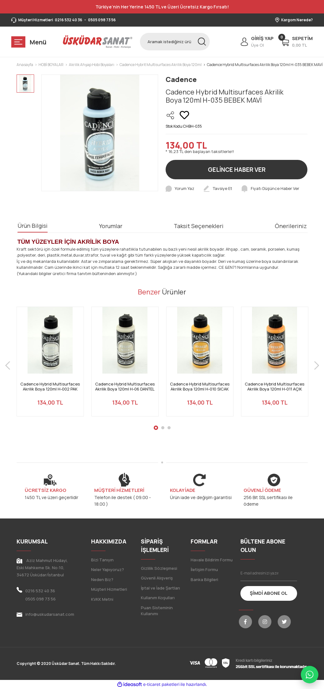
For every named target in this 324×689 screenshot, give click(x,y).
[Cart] (297, 41)
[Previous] (7, 365)
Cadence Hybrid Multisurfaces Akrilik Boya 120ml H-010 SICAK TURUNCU (199, 386)
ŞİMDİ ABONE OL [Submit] (268, 593)
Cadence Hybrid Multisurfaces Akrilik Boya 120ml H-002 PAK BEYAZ (50, 386)
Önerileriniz (291, 226)
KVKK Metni (102, 599)
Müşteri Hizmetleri (109, 589)
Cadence (181, 79)
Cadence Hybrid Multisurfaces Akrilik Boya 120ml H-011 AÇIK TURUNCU (274, 386)
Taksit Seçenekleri (199, 226)
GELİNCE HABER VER (236, 170)
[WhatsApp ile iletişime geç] (309, 674)
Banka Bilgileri (204, 579)
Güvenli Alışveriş (157, 578)
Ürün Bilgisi (33, 225)
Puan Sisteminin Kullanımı (157, 611)
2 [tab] (162, 427)
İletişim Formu (204, 569)
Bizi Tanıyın (102, 560)
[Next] (316, 365)
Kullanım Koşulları (158, 597)
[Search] (175, 41)
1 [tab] (156, 428)
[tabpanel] (50, 365)
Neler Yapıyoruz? (107, 569)
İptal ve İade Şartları (160, 588)
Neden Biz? (102, 579)
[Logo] (98, 41)
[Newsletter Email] (268, 573)
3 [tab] (169, 427)
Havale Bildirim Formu (212, 560)
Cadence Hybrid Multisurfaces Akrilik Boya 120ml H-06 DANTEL (125, 386)
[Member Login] (256, 41)
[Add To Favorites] (184, 115)
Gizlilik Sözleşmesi (159, 568)
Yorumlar (110, 226)
